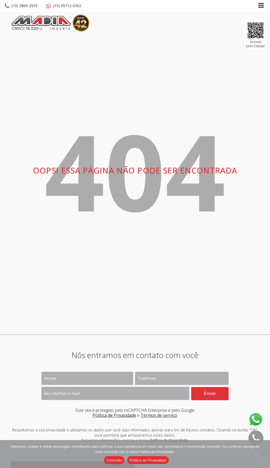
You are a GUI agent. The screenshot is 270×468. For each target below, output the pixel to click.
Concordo (114, 460)
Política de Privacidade (114, 415)
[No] (263, 454)
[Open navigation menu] (261, 6)
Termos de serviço (159, 415)
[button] (21, 6)
